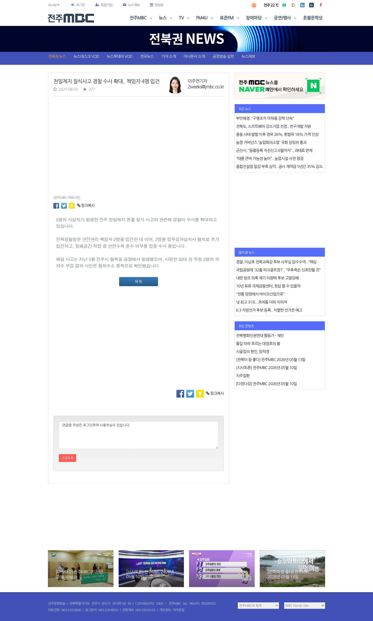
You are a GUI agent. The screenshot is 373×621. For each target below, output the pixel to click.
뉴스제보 (131, 5)
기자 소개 (168, 56)
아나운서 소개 (194, 56)
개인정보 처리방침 (171, 610)
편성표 (156, 5)
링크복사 (86, 205)
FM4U (205, 18)
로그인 (80, 5)
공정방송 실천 (223, 56)
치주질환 (204, 577)
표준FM (230, 18)
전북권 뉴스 (57, 56)
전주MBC (141, 18)
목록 (138, 282)
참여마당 (257, 18)
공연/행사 (285, 18)
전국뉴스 (147, 56)
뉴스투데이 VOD (119, 56)
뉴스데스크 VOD (86, 56)
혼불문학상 (312, 18)
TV (184, 18)
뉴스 (166, 18)
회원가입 (103, 5)
